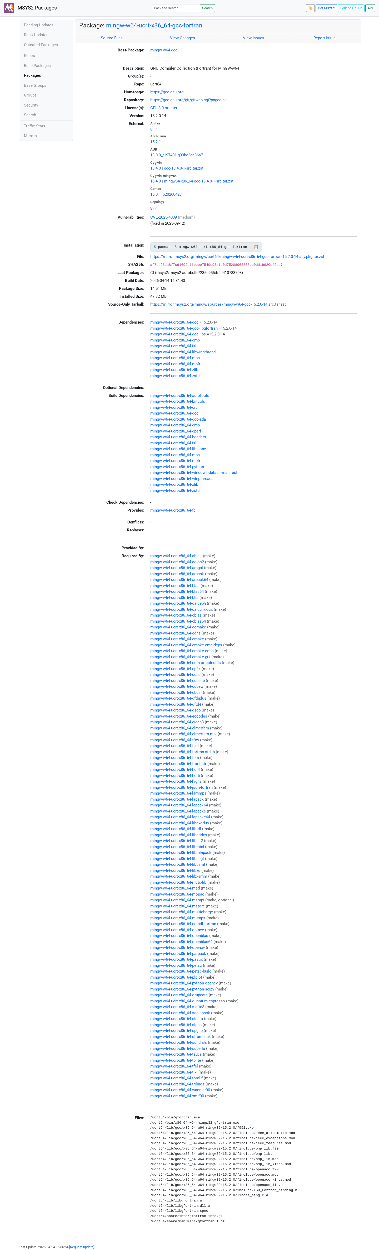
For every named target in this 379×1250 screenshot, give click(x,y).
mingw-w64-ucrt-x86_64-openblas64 (181, 941)
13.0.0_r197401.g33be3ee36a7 (176, 155)
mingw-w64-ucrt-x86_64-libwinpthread (183, 352)
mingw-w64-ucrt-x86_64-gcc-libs (178, 334)
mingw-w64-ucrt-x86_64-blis (174, 597)
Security (31, 105)
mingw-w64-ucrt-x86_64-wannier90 (180, 1090)
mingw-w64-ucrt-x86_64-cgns (175, 633)
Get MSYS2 (326, 8)
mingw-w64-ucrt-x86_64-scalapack (180, 1013)
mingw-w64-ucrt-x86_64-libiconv (178, 448)
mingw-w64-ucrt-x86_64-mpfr (175, 364)
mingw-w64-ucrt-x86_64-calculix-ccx (181, 609)
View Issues (253, 38)
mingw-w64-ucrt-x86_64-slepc (176, 1024)
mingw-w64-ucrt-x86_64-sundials (178, 1042)
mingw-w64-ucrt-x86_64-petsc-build (180, 971)
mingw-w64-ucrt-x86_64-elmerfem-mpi (183, 734)
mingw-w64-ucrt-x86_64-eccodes (178, 716)
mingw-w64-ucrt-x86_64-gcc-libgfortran (184, 328)
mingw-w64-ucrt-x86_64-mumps (177, 918)
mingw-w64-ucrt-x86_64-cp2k (175, 668)
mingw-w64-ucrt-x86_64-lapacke (178, 811)
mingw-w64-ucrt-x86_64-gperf (175, 431)
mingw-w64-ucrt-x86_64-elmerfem (179, 728)
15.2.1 (155, 142)
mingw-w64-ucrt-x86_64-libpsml (177, 864)
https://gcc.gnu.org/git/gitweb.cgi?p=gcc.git (188, 100)
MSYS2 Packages (30, 8)
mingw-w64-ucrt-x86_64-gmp (175, 340)
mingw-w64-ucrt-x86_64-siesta (176, 1018)
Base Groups (35, 85)
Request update (81, 1247)
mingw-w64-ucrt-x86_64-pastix (176, 959)
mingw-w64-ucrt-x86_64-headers (178, 437)
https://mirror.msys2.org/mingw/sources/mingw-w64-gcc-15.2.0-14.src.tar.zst (218, 304)
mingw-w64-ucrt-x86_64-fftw (174, 740)
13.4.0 (155, 168)
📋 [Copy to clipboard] (256, 247)
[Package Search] (176, 8)
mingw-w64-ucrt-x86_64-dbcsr (176, 692)
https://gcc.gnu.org (166, 92)
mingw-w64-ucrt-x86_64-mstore (177, 906)
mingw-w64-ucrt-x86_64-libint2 (176, 840)
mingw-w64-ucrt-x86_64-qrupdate (179, 995)
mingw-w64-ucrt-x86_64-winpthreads (181, 478)
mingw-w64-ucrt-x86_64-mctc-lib (178, 882)
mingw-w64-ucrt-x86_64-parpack (178, 953)
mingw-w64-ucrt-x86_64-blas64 (177, 591)
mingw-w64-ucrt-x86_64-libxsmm (178, 876)
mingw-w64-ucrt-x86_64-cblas (176, 615)
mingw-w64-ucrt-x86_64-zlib (174, 369)
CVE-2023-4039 (163, 217)
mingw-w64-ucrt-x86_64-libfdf (175, 828)
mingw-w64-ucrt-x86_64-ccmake (178, 627)
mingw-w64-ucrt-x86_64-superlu (177, 1048)
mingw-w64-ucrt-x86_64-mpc (175, 357)
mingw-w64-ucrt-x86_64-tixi (173, 1072)
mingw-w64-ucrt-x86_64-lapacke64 (180, 817)
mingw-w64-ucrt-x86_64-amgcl (176, 567)
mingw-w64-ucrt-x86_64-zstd (175, 375)
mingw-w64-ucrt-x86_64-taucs (176, 1054)
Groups (30, 95)
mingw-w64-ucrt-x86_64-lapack (177, 799)
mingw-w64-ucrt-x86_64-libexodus (179, 823)
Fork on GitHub (351, 8)
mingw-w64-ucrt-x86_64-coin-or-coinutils (185, 662)
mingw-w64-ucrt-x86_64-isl (173, 346)
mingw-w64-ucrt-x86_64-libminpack (180, 852)
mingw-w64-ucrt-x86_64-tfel (174, 1066)
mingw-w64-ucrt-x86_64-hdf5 (175, 775)
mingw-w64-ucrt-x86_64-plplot (176, 977)
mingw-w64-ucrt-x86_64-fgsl (174, 745)
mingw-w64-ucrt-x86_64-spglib (176, 1030)
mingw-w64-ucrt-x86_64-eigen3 (177, 722)
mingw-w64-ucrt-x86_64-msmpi (177, 900)
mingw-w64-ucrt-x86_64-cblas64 (178, 621)
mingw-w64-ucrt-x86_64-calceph (178, 603)
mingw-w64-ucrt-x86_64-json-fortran (181, 787)
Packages (32, 75)
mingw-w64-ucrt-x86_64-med (175, 888)
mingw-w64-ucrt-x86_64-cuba (175, 674)
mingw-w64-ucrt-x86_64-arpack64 (179, 579)
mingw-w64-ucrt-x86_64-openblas (179, 935)
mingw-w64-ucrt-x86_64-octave (177, 929)
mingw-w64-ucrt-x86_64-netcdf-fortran (183, 923)
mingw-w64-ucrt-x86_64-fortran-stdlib (182, 751)
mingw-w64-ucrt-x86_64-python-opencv (184, 983)
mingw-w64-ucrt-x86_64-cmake (177, 639)
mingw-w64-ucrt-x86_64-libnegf (177, 858)
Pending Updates (38, 25)
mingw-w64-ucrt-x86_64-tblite (175, 1060)
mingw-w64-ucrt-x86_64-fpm (174, 757)
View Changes (182, 38)
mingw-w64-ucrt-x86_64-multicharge (181, 912)
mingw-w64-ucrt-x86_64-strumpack (180, 1036)
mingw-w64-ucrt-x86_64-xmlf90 (177, 1096)
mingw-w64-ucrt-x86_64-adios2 (177, 562)
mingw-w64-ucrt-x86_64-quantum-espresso (187, 1001)
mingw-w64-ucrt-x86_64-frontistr (178, 763)
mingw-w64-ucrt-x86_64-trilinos (177, 1084)
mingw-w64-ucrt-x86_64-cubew (176, 686)
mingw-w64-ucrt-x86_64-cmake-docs (182, 650)
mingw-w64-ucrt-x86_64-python (177, 466)
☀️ (310, 8)
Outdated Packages (41, 44)
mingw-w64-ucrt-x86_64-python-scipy (182, 989)
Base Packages (37, 65)
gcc (153, 128)
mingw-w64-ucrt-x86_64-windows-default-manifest (193, 472)
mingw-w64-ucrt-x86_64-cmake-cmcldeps (186, 645)
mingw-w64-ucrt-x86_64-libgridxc (178, 835)
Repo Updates (36, 34)
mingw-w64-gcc (163, 50)
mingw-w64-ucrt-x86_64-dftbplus (178, 698)
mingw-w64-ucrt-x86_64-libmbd (177, 846)
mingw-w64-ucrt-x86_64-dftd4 (175, 704)
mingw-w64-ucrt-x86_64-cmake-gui (180, 657)
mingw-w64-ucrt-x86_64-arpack (177, 573)
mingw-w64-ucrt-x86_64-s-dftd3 (177, 1006)
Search (207, 8)
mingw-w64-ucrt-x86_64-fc (173, 510)
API (370, 8)
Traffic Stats (34, 126)
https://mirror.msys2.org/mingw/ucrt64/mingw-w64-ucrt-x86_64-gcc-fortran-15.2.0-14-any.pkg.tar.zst (237, 256)
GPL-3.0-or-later (163, 107)
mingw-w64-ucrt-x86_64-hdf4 (175, 769)
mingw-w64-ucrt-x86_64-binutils (177, 401)
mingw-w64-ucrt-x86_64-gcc (174, 322)
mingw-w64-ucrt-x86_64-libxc (175, 870)
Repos (29, 55)
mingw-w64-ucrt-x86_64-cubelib (177, 680)
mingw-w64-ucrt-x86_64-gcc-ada (178, 419)
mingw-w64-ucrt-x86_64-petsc (176, 965)
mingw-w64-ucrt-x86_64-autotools (179, 395)
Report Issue (324, 38)
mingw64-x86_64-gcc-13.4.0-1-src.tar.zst (198, 181)
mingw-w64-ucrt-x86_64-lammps (178, 793)
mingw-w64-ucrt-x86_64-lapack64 (179, 805)
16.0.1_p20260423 (166, 194)
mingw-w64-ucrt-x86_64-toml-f (176, 1078)
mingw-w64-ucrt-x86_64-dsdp (175, 710)
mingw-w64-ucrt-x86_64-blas (175, 585)
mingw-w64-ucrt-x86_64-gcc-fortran (154, 25)
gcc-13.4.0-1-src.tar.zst (183, 168)
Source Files (112, 38)
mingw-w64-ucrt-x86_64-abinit (176, 556)
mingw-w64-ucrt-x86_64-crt (173, 407)
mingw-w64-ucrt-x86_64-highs (176, 781)
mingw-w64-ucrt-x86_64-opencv (177, 947)
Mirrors (30, 135)
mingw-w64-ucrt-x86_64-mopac (177, 894)
